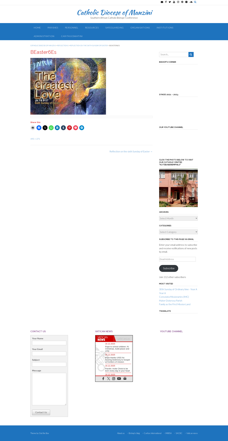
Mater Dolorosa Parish (170, 300)
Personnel (71, 27)
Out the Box (44, 433)
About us (121, 433)
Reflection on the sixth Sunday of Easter (131, 151)
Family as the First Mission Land (174, 304)
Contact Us (41, 412)
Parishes (52, 27)
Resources (92, 27)
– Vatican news (191, 433)
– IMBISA (168, 433)
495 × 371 (35, 139)
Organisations (140, 27)
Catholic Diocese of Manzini (114, 12)
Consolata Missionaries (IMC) (174, 296)
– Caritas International (151, 433)
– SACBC (178, 433)
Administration (44, 36)
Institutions (165, 27)
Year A (162, 293)
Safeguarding (114, 27)
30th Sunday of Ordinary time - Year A (178, 289)
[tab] (104, 338)
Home (37, 27)
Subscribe (168, 268)
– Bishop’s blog (133, 433)
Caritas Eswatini (72, 36)
